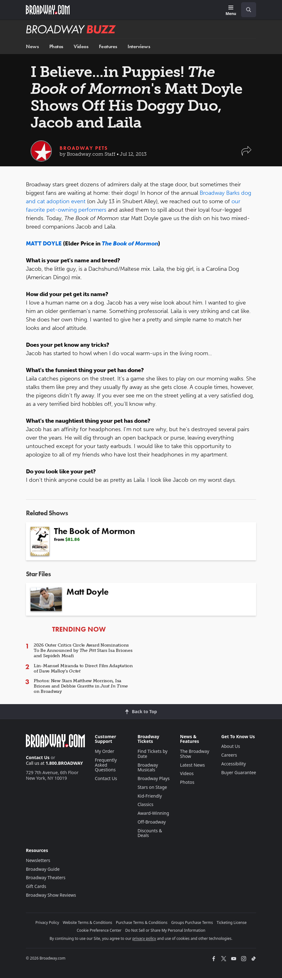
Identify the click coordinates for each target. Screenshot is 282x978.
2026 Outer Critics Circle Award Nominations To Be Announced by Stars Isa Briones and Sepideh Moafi (83, 650)
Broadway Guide (43, 869)
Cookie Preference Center (99, 930)
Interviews (139, 46)
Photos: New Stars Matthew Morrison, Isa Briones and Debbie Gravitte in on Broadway (81, 686)
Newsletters (38, 860)
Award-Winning (153, 813)
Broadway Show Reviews (51, 895)
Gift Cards (36, 886)
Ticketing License (232, 922)
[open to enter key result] (248, 9)
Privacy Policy (47, 922)
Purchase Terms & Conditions (142, 922)
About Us (230, 746)
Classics (145, 804)
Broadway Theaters (46, 877)
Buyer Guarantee (238, 772)
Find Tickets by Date (153, 753)
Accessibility (233, 764)
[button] (246, 154)
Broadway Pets (84, 148)
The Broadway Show (194, 753)
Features (108, 46)
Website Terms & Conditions (87, 922)
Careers (229, 755)
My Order (104, 751)
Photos (56, 46)
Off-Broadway (152, 822)
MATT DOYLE (44, 243)
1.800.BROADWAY (64, 763)
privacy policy (144, 938)
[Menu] (231, 11)
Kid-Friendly (150, 796)
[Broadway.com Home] (48, 9)
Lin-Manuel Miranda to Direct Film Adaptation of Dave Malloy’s (83, 668)
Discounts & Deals (150, 833)
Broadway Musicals (148, 767)
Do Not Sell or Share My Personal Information (165, 930)
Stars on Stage (152, 787)
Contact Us (38, 757)
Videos (81, 46)
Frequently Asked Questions (106, 765)
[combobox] (246, 9)
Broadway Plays (154, 778)
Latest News (192, 765)
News (32, 46)
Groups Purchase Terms (192, 922)
